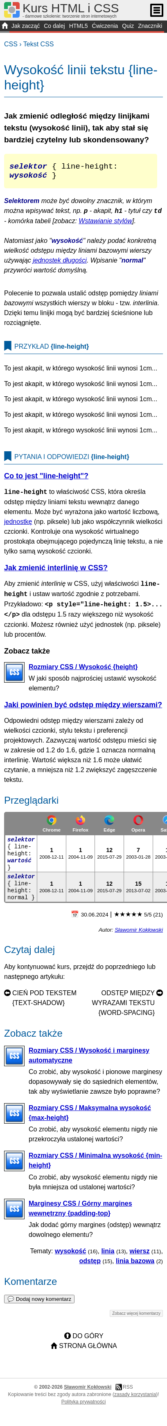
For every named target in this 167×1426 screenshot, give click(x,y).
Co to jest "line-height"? (46, 480)
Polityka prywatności (83, 1406)
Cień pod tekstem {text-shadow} (44, 1002)
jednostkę (18, 525)
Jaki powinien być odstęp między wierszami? (83, 709)
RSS (128, 1391)
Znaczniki (150, 26)
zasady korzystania (135, 1398)
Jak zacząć (25, 26)
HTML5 (78, 26)
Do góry (87, 1340)
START (4, 27)
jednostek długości (60, 264)
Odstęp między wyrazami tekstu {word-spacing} (123, 1007)
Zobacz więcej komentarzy (136, 1317)
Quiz (128, 26)
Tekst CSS (38, 44)
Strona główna (88, 1349)
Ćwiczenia (105, 26)
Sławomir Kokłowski (139, 934)
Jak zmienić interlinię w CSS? (56, 572)
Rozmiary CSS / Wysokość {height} (83, 670)
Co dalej (54, 26)
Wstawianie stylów (105, 225)
